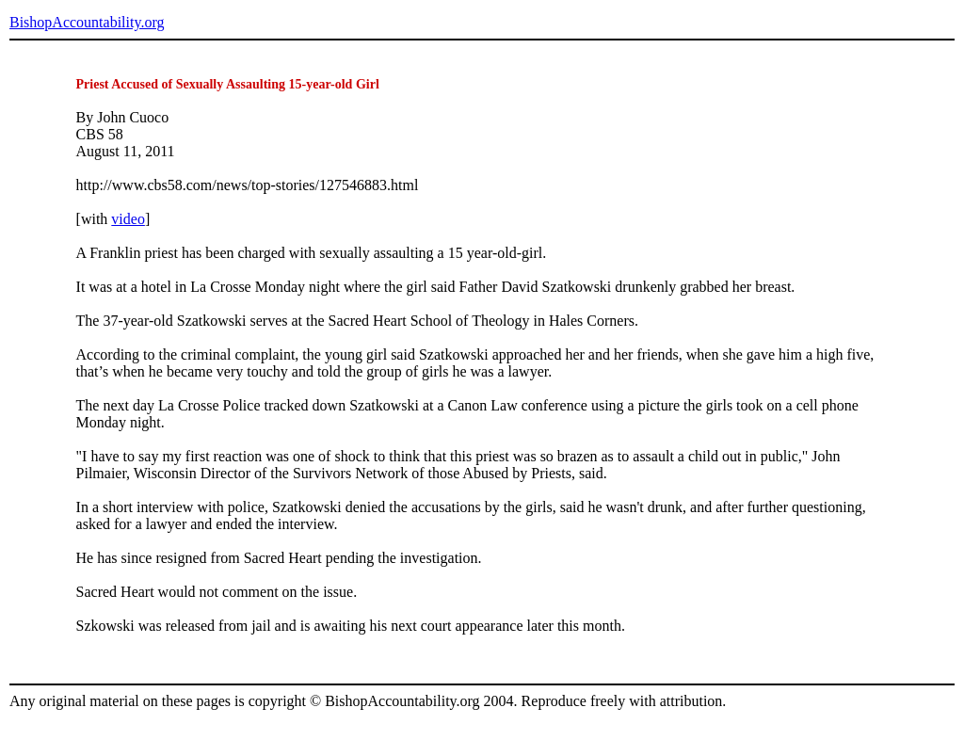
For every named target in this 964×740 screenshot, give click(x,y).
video (128, 219)
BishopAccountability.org (86, 22)
